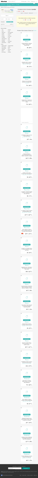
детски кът (9, 49)
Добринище (27, 378)
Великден (9, 29)
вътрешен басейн (4, 45)
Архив (20, 475)
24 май (9, 37)
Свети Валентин (4, 42)
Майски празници (4, 38)
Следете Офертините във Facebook (7, 475)
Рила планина (22, 11)
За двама (3, 33)
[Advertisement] (27, 114)
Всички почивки (3, 28)
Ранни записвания (10, 32)
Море (2, 29)
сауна (9, 48)
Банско (27, 246)
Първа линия (3, 32)
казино (9, 50)
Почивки (9, 4)
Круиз (9, 38)
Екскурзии (3, 36)
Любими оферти (23, 1)
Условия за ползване (30, 475)
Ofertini (4, 1)
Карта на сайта (24, 475)
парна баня (3, 49)
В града (17, 4)
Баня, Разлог (27, 189)
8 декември (3, 41)
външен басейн (4, 48)
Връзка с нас (33, 1)
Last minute (9, 36)
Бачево (7, 15)
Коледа (9, 42)
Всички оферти (3, 4)
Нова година (9, 41)
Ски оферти (3, 37)
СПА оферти (9, 33)
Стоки (13, 4)
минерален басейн (10, 45)
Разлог (27, 41)
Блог (28, 1)
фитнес (3, 50)
